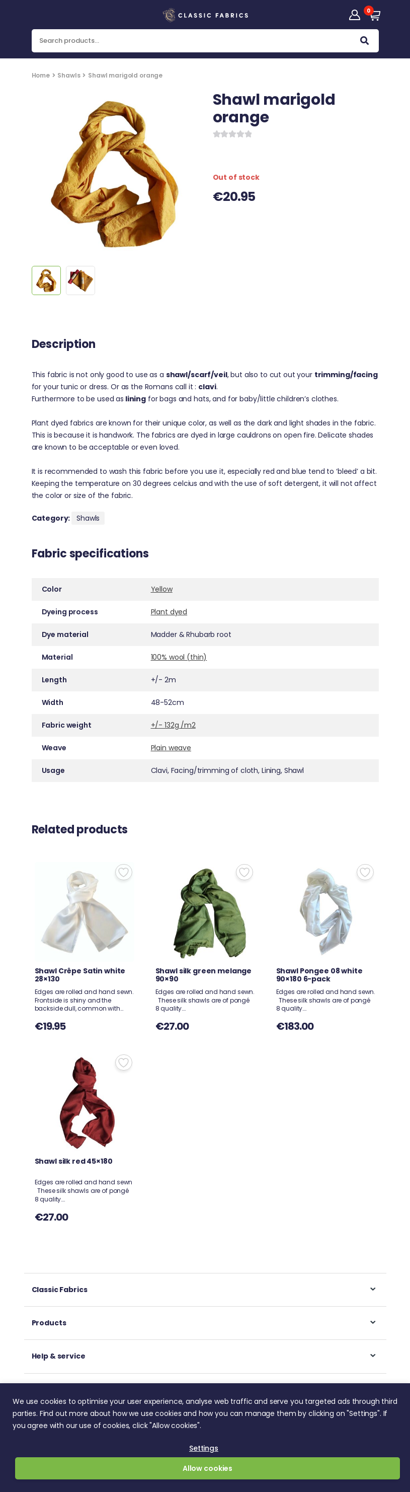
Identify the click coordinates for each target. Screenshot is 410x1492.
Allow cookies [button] (207, 1468)
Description (64, 345)
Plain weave (171, 748)
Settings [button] (203, 1448)
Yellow (162, 589)
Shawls (68, 75)
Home (41, 75)
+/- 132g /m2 (173, 725)
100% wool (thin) (179, 657)
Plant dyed (169, 612)
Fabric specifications (90, 554)
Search (364, 42)
